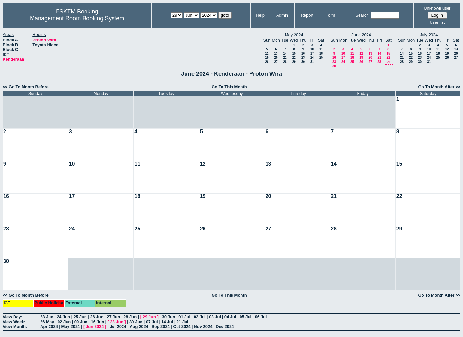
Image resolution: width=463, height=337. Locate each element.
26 (266, 62)
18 (321, 53)
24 (312, 57)
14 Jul (167, 321)
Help (260, 15)
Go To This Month (229, 86)
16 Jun (97, 321)
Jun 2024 (95, 326)
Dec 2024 (225, 326)
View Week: (14, 321)
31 (312, 62)
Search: (362, 15)
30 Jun (168, 317)
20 (275, 57)
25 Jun (80, 317)
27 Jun (113, 317)
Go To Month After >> (439, 86)
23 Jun (46, 317)
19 (266, 57)
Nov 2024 (203, 326)
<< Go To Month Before (26, 86)
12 (266, 53)
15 (294, 53)
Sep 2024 (161, 326)
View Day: (12, 317)
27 (275, 62)
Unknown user (437, 8)
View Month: (15, 326)
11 (321, 49)
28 (284, 62)
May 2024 (70, 326)
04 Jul (230, 317)
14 (284, 53)
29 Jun (149, 317)
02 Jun (64, 321)
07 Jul (152, 321)
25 (321, 57)
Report (307, 15)
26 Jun (96, 317)
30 (303, 62)
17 (312, 53)
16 (303, 53)
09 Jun (80, 321)
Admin (282, 15)
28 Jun (130, 317)
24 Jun (63, 317)
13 (275, 53)
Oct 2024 (181, 326)
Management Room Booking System (77, 18)
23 (303, 57)
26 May (47, 321)
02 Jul (200, 317)
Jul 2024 (118, 326)
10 (312, 49)
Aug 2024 (139, 326)
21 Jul (182, 321)
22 (294, 57)
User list (437, 22)
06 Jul (261, 317)
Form (330, 15)
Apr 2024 (49, 326)
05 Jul (245, 317)
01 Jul (184, 317)
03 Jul (215, 317)
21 (284, 57)
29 (294, 62)
